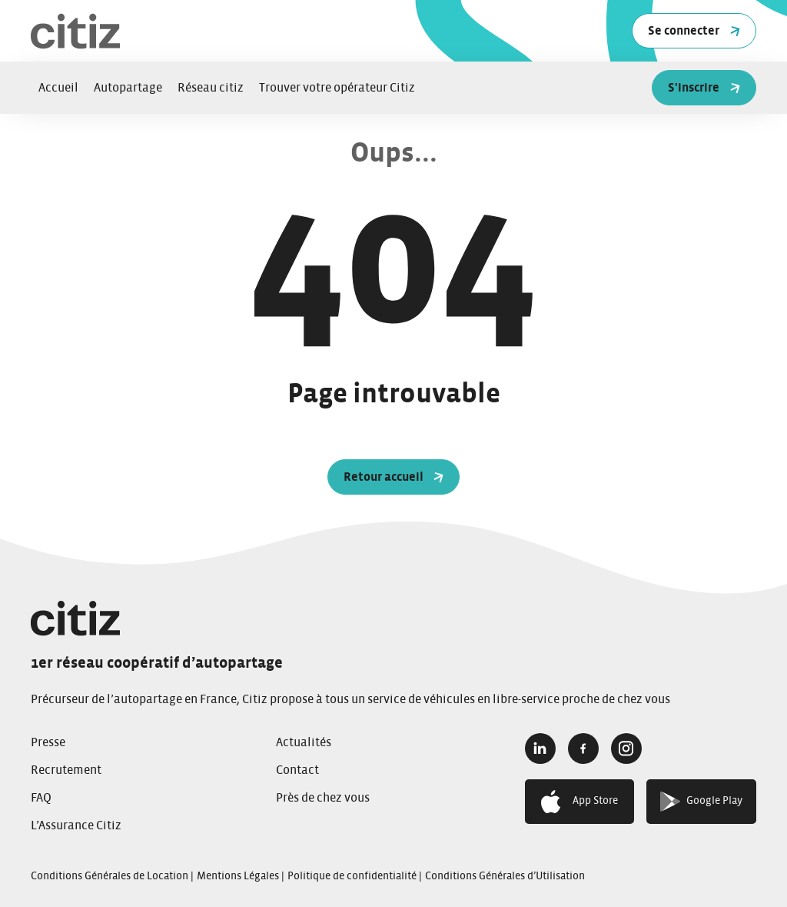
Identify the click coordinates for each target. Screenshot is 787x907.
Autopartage (128, 88)
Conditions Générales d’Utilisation (505, 876)
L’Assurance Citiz (76, 825)
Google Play (701, 801)
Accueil (58, 88)
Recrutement (66, 770)
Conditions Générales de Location (109, 876)
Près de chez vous (323, 798)
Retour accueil (394, 477)
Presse (48, 742)
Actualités (303, 742)
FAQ (41, 798)
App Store (579, 801)
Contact (297, 770)
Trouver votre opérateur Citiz (337, 88)
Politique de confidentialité (352, 876)
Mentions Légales (238, 876)
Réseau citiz (211, 88)
